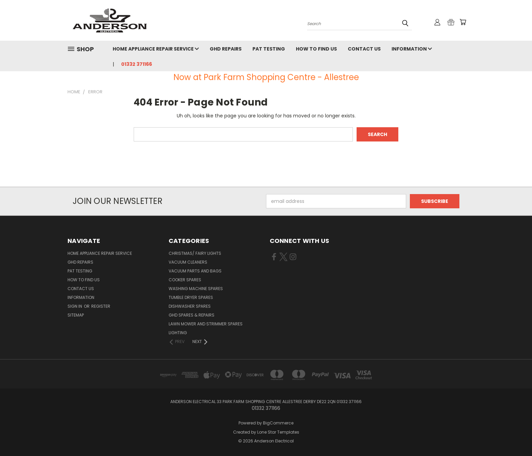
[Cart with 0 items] (462, 22)
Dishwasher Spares (190, 306)
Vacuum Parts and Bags (195, 271)
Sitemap (76, 315)
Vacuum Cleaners (188, 262)
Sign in (75, 306)
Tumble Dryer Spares (191, 297)
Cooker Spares (185, 280)
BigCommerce (278, 423)
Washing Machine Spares (196, 288)
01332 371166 (136, 64)
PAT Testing (268, 48)
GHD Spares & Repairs (191, 315)
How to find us (316, 48)
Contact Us (364, 48)
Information (412, 48)
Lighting (178, 333)
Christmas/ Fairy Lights (195, 253)
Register (100, 306)
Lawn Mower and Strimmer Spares (206, 324)
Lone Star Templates (278, 432)
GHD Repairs (226, 48)
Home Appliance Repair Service (156, 48)
